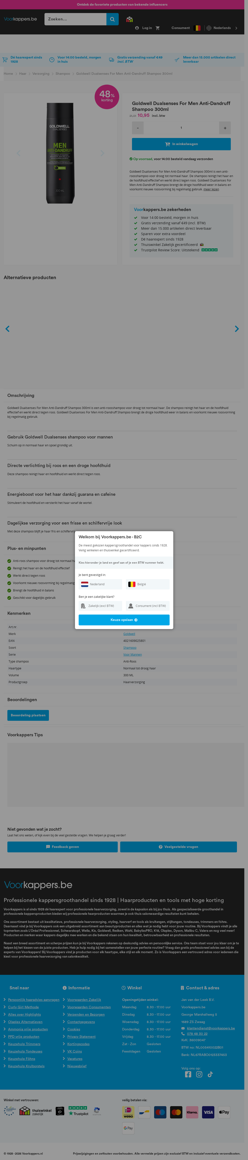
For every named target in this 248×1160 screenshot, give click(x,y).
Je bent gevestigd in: (92, 575)
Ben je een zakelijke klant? (96, 597)
